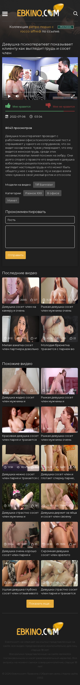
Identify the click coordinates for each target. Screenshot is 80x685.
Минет (12, 200)
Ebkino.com (12, 641)
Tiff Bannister (44, 184)
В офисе (53, 193)
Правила (32, 673)
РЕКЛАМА (65, 27)
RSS (40, 677)
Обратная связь (50, 673)
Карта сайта (70, 673)
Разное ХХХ (33, 193)
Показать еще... (40, 603)
